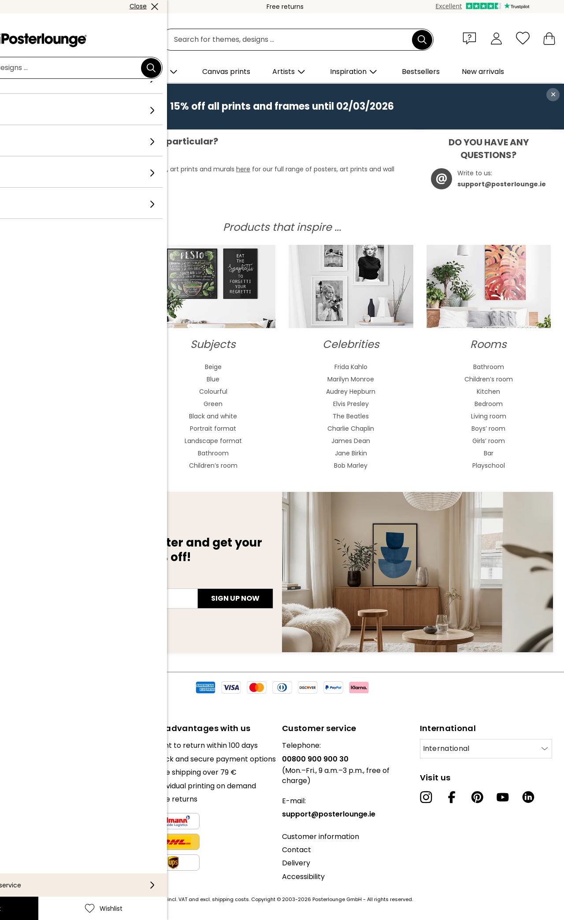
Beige (213, 366)
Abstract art (75, 366)
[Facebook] (451, 797)
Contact (296, 850)
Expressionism (75, 440)
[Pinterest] (477, 797)
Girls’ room (488, 440)
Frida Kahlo (350, 366)
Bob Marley (350, 465)
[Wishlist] (523, 38)
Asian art (75, 391)
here (243, 169)
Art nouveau (75, 403)
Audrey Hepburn (350, 391)
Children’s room (213, 465)
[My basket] (549, 38)
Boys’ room (488, 428)
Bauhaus (75, 416)
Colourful (213, 391)
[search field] (292, 40)
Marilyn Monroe (350, 379)
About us (22, 745)
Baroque (75, 428)
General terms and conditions (58, 830)
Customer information (320, 836)
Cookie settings (33, 857)
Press (16, 795)
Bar (489, 453)
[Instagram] (426, 797)
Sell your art (27, 808)
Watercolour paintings (75, 379)
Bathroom (213, 453)
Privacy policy (31, 844)
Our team (23, 759)
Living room (488, 416)
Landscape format (213, 440)
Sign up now (235, 598)
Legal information (37, 870)
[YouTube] (503, 797)
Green (213, 403)
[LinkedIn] (528, 797)
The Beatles (351, 416)
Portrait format (213, 428)
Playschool (488, 465)
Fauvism (75, 465)
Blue (213, 379)
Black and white (213, 416)
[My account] (496, 38)
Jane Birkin (351, 453)
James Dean (350, 440)
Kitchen (488, 391)
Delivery (296, 863)
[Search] (422, 39)
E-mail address (44, 582)
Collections (26, 772)
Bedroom (489, 403)
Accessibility (303, 877)
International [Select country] (446, 748)
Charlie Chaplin (350, 428)
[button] (471, 38)
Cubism (75, 453)
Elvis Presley (351, 403)
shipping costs (230, 899)
